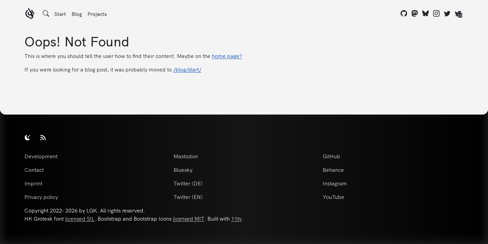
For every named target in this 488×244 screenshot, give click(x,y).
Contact (34, 169)
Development (41, 156)
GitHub (331, 156)
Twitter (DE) (188, 183)
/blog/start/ (187, 69)
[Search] (46, 13)
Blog (77, 13)
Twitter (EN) (188, 196)
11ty (236, 218)
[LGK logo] (29, 14)
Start (60, 13)
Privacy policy (41, 196)
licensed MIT (188, 218)
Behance (333, 169)
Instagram (335, 183)
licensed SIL (80, 218)
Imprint (33, 183)
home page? (227, 55)
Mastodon (186, 156)
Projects (97, 13)
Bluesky (183, 169)
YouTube (333, 196)
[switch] (27, 137)
